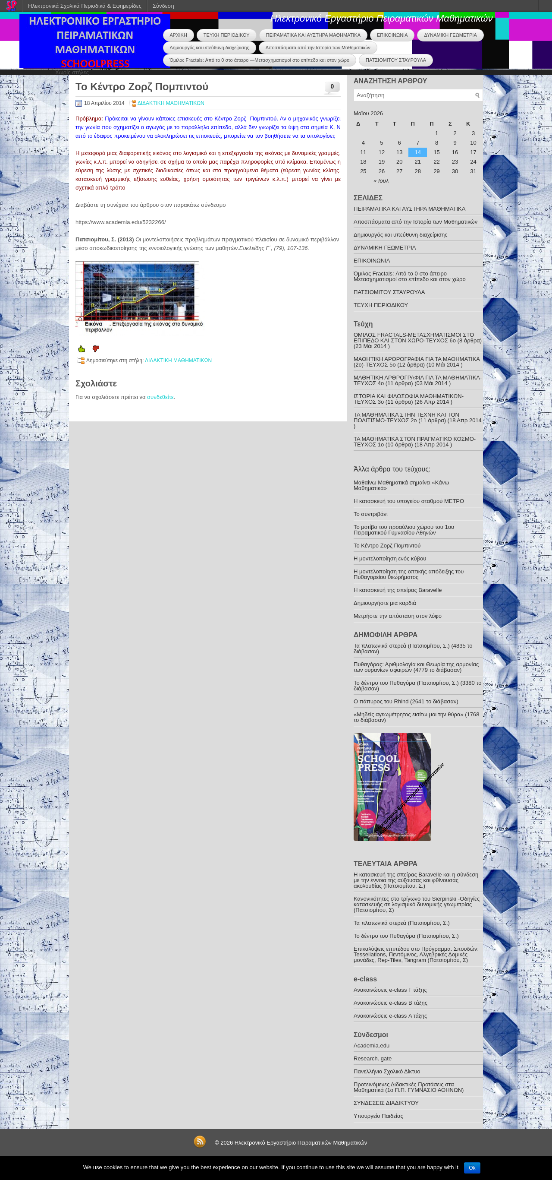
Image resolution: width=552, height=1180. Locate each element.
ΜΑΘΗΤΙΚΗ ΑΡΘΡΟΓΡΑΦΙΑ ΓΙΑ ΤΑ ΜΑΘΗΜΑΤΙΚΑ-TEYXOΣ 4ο (418, 380)
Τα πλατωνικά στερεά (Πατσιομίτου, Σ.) (402, 923)
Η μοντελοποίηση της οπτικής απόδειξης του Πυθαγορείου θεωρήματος (409, 574)
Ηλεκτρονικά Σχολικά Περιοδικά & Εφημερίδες (84, 6)
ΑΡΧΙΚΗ (178, 35)
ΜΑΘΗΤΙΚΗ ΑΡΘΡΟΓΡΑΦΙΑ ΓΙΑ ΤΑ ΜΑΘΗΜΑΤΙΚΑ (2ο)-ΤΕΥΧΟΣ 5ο (417, 362)
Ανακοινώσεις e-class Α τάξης (390, 1015)
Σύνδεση (163, 6)
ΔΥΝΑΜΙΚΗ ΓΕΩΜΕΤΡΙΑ (450, 35)
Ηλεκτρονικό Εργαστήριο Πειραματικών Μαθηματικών (381, 18)
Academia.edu (371, 1045)
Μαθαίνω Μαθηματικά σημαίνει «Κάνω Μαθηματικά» (401, 485)
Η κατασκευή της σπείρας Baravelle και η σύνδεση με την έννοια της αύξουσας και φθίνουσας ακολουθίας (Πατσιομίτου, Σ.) (416, 880)
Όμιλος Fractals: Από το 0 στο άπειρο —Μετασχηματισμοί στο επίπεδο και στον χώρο (260, 60)
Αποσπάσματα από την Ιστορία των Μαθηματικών (318, 47)
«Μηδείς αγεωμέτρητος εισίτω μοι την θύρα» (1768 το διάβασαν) (417, 717)
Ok (472, 1168)
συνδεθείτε (160, 397)
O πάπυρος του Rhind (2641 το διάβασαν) (406, 701)
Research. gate (373, 1058)
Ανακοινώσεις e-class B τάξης (390, 1003)
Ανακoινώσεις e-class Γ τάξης (390, 990)
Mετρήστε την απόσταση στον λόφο (398, 616)
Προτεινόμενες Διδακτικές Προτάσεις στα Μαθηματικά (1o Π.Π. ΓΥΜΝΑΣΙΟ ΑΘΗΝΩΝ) (409, 1087)
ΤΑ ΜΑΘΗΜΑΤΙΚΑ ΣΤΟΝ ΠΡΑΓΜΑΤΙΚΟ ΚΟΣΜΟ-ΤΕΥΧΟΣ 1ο (415, 442)
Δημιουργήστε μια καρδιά (385, 603)
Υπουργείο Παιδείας (378, 1116)
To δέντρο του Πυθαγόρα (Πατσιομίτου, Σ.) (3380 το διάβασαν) (418, 686)
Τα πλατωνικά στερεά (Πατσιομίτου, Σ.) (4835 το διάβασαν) (413, 648)
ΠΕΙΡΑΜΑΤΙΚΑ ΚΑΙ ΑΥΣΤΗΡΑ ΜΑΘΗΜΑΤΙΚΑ (313, 35)
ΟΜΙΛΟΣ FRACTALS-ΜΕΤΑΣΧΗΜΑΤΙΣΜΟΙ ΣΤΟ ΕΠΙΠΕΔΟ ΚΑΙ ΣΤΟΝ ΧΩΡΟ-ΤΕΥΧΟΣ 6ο (414, 338)
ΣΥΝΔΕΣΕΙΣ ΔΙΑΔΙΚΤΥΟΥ (386, 1103)
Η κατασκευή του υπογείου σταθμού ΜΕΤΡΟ (409, 501)
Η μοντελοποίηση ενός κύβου (390, 558)
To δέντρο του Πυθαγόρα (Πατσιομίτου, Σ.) (406, 936)
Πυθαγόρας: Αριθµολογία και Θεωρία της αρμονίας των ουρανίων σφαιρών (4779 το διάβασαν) (416, 667)
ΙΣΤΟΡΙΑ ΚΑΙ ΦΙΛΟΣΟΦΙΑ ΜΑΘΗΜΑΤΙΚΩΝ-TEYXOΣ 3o (409, 399)
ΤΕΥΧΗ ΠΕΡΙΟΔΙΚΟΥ (227, 35)
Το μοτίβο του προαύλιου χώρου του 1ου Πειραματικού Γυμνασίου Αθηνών (404, 530)
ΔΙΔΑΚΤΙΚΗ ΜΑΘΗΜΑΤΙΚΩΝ (171, 103)
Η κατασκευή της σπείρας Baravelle (398, 590)
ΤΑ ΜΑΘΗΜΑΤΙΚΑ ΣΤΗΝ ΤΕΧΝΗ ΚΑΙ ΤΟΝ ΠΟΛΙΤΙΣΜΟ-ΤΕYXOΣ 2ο (406, 417)
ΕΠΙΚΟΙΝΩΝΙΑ (392, 35)
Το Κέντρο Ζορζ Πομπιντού (387, 545)
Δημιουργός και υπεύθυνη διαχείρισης (209, 47)
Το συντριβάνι (371, 514)
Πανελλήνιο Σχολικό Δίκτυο (387, 1071)
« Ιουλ (381, 180)
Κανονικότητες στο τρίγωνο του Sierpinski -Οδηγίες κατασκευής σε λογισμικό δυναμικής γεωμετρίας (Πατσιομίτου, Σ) (417, 904)
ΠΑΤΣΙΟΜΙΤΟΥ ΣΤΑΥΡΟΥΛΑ (396, 60)
